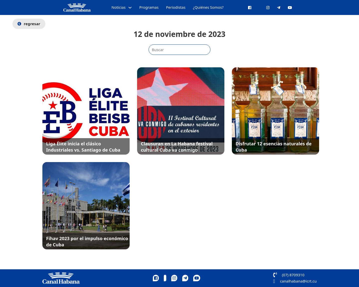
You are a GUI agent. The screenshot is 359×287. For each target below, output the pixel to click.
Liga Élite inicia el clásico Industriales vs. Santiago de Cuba (83, 147)
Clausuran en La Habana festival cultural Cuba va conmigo (177, 147)
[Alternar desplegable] (130, 7)
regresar (28, 23)
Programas (149, 7)
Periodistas (175, 7)
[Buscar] (179, 49)
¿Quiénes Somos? (208, 7)
